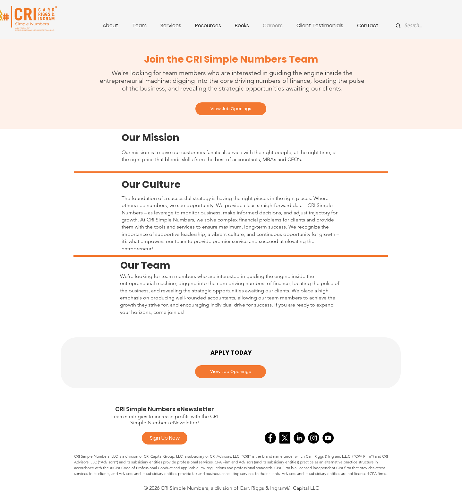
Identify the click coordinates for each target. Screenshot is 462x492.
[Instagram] (313, 438)
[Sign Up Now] (164, 438)
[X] (284, 438)
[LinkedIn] (299, 438)
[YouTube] (328, 438)
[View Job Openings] (230, 108)
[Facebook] (270, 438)
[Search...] (424, 25)
